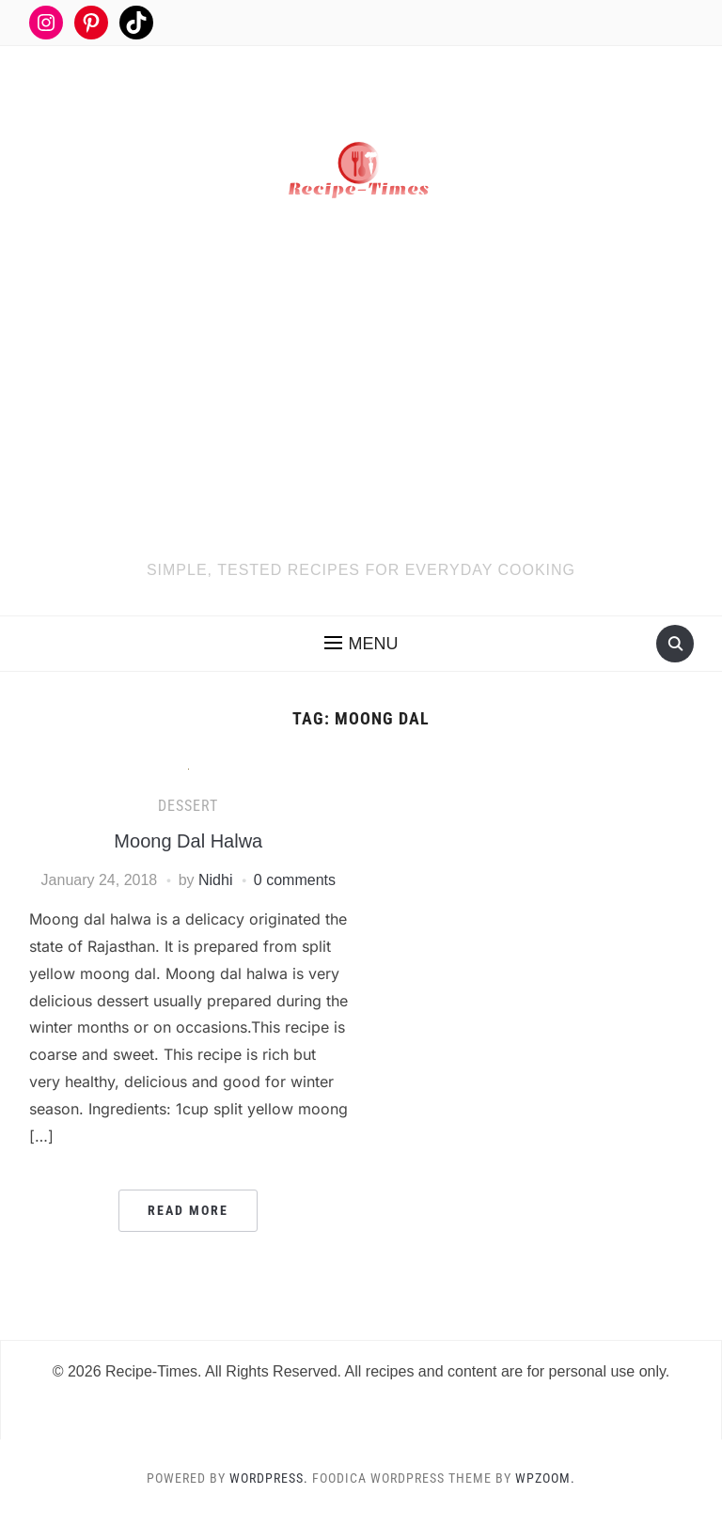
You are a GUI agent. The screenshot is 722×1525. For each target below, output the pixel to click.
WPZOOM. (545, 1478)
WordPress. (268, 1478)
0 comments (295, 880)
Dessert (188, 806)
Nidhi (215, 880)
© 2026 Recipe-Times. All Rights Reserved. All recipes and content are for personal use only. (361, 1371)
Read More (188, 1210)
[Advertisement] (361, 417)
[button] (361, 643)
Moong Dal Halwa (188, 841)
